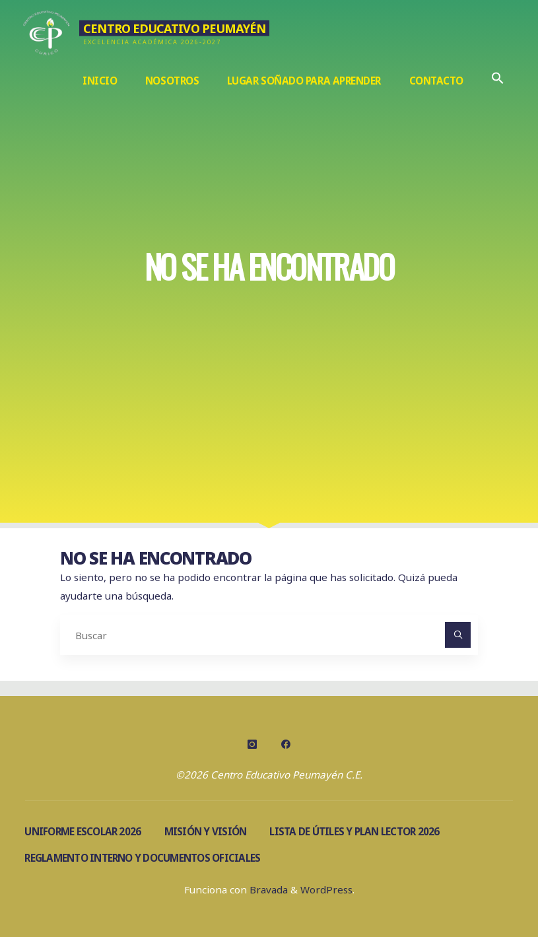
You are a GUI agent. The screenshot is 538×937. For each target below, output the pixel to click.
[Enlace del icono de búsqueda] (497, 81)
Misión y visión (205, 831)
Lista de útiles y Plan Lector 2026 (354, 831)
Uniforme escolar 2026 (82, 831)
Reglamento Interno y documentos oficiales (142, 857)
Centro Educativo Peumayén (175, 28)
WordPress (326, 889)
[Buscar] (458, 635)
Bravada (267, 889)
